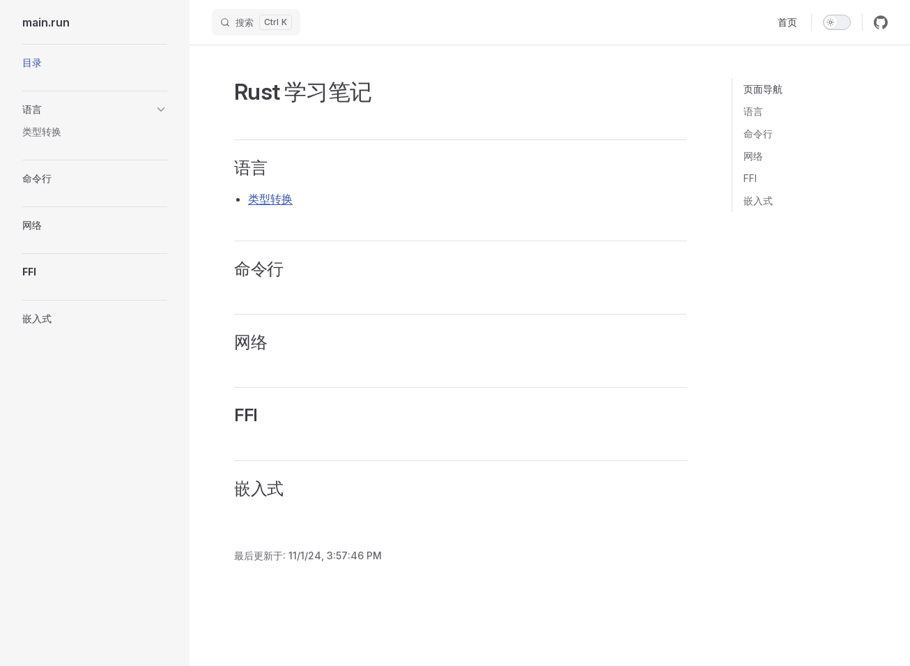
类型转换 (270, 199)
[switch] (837, 22)
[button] (94, 109)
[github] (880, 22)
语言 (753, 111)
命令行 (758, 133)
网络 (753, 156)
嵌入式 (758, 200)
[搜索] (256, 22)
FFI (750, 178)
